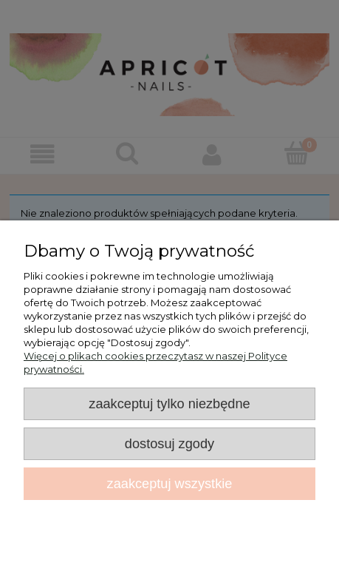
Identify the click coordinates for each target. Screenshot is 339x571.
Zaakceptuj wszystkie (170, 483)
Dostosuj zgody (169, 443)
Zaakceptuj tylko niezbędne (169, 403)
